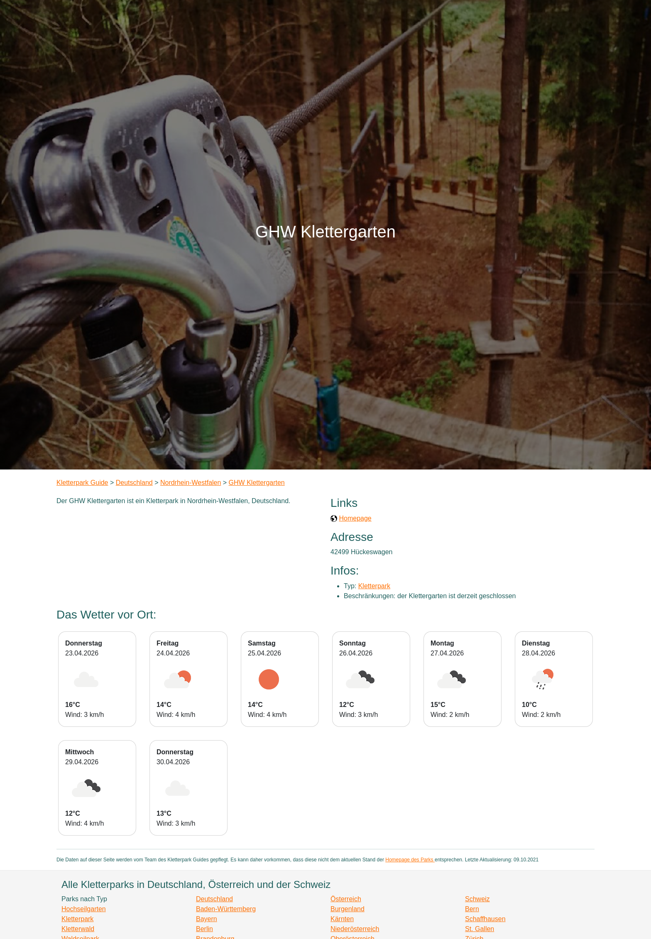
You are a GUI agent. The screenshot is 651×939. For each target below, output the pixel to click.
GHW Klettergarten (257, 482)
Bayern (206, 918)
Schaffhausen (485, 918)
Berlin (204, 928)
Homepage (355, 518)
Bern (472, 908)
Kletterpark (374, 585)
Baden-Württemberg (226, 908)
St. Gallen (479, 928)
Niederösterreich (354, 928)
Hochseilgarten (83, 908)
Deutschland (134, 482)
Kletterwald (77, 928)
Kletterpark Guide (82, 482)
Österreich (345, 898)
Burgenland (347, 908)
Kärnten (342, 918)
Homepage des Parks (410, 860)
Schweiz (477, 898)
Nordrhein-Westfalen (190, 482)
